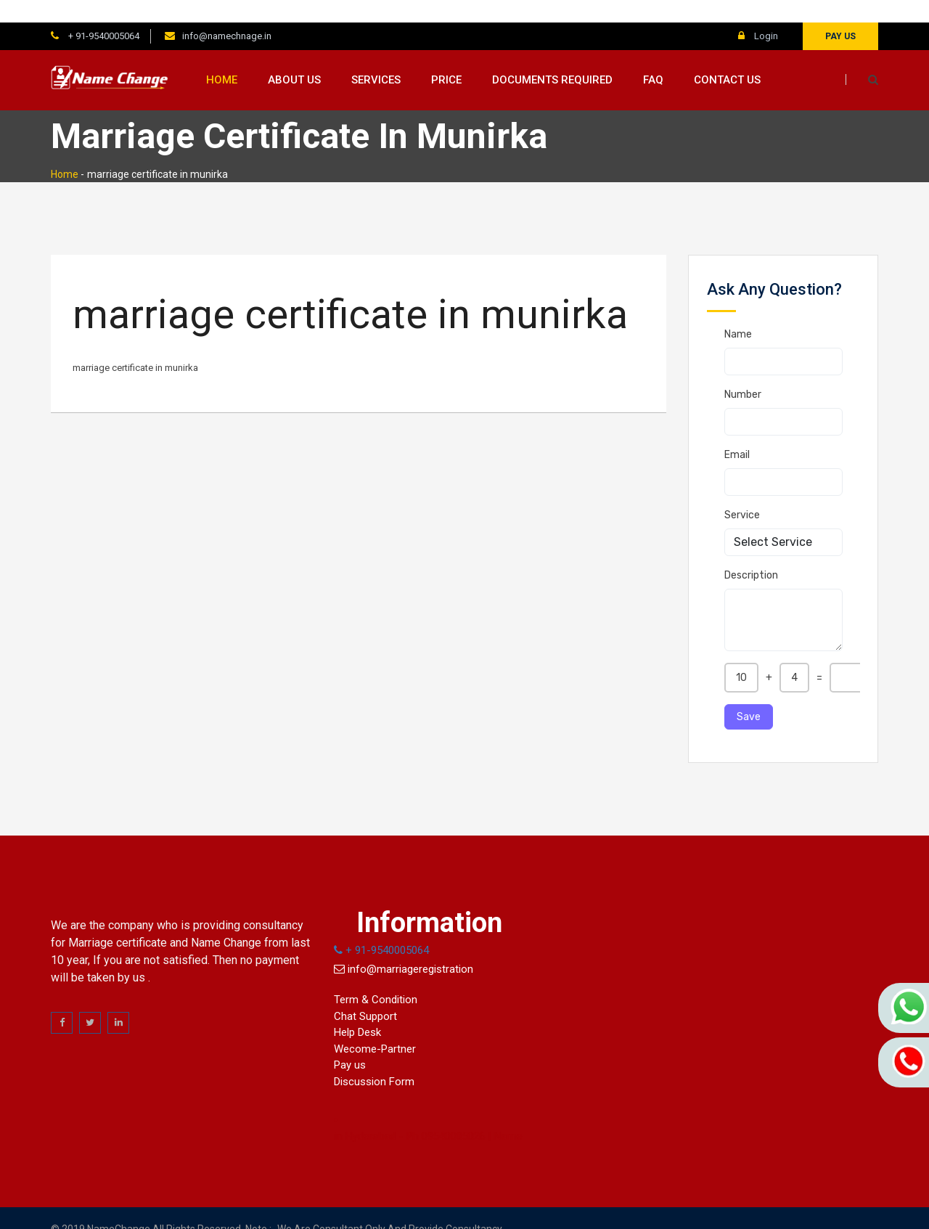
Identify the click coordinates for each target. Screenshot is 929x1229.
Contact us (727, 57)
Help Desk (357, 1009)
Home (221, 57)
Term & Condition (375, 977)
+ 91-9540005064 (102, 13)
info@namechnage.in (226, 13)
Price (446, 57)
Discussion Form (374, 1059)
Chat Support (365, 993)
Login (758, 13)
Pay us (840, 14)
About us (294, 57)
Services (376, 57)
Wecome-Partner (375, 1026)
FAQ (653, 57)
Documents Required (552, 57)
